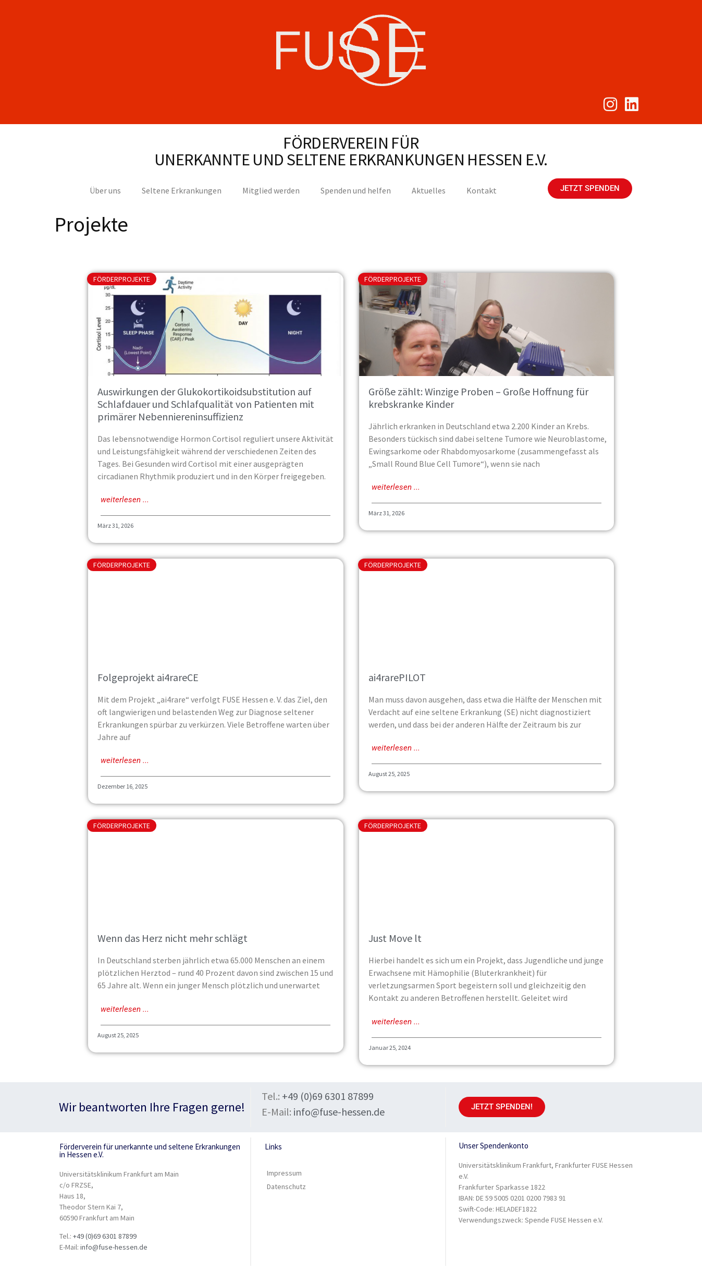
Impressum (284, 1173)
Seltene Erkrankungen (181, 190)
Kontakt (481, 190)
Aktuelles (429, 190)
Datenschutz (286, 1186)
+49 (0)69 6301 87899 (328, 1096)
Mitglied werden (271, 190)
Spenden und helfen (356, 190)
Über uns (105, 190)
